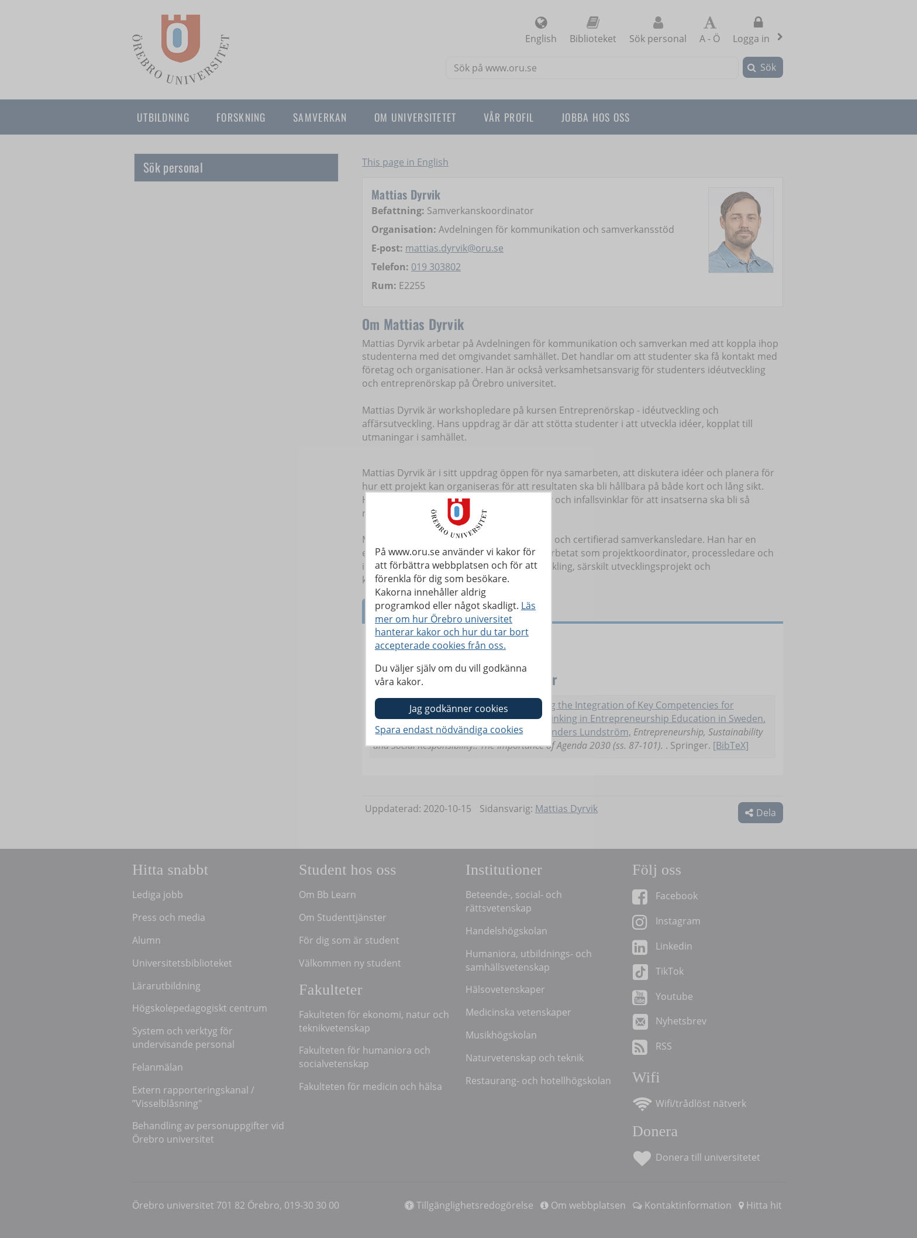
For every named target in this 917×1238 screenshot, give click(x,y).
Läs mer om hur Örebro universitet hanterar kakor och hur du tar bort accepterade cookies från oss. (455, 625)
